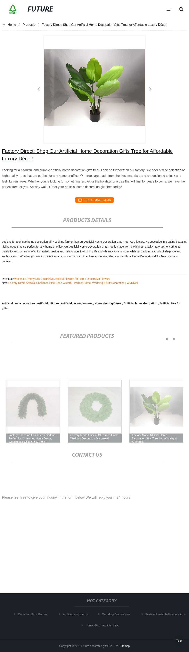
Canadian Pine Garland (34, 614)
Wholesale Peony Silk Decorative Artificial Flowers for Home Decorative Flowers (61, 278)
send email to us (94, 200)
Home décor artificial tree (102, 625)
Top (179, 640)
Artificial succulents (76, 614)
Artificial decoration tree (77, 303)
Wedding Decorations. (117, 614)
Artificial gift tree (48, 303)
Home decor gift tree (108, 303)
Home (12, 24)
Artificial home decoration (140, 303)
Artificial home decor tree (19, 303)
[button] (168, 9)
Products (29, 24)
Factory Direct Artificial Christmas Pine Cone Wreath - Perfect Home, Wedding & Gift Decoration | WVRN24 (73, 282)
